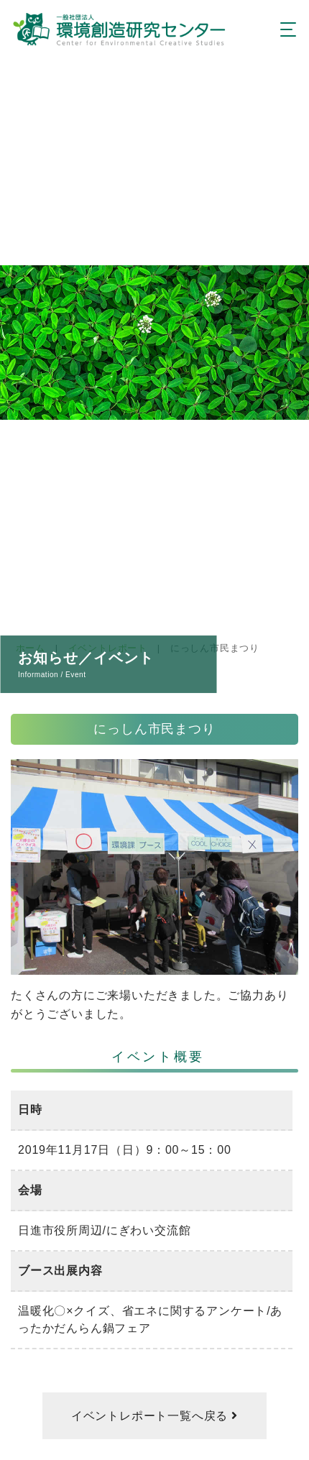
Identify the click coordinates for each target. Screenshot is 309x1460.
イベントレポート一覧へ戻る (151, 1416)
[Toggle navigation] (284, 30)
